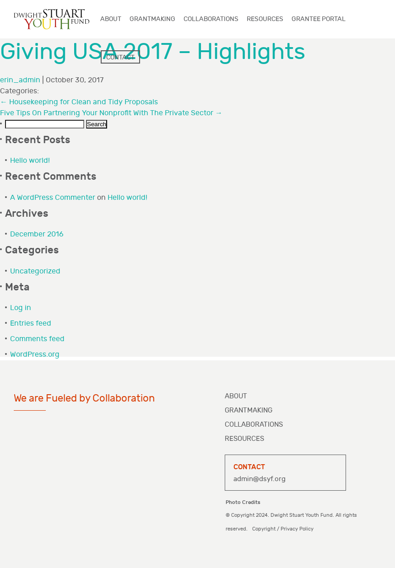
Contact (120, 57)
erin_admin (20, 80)
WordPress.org (35, 354)
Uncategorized (35, 271)
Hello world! (30, 160)
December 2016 (37, 234)
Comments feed (37, 339)
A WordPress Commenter (52, 197)
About (236, 396)
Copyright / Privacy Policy (283, 529)
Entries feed (30, 323)
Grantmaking (248, 410)
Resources (244, 439)
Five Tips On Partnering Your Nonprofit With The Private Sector (111, 113)
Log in (20, 308)
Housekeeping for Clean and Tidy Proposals (79, 102)
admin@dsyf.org (259, 479)
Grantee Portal (319, 19)
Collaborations (254, 425)
